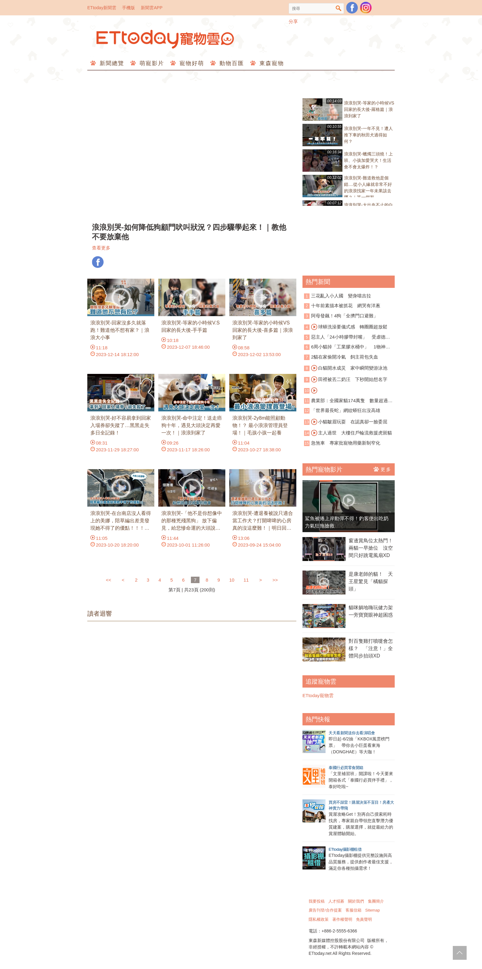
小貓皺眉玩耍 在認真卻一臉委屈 (349, 422)
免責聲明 (364, 919)
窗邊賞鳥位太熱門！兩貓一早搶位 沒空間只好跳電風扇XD (371, 548)
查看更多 (101, 247)
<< (109, 580)
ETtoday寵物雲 (166, 39)
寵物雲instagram (366, 8)
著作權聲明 (342, 919)
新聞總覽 (110, 63)
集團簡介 (376, 901)
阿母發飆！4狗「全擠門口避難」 (344, 315)
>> (275, 580)
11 (246, 580)
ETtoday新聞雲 (101, 7)
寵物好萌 (190, 63)
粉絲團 (352, 8)
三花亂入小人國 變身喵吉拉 (341, 295)
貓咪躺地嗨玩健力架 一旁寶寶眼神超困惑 (372, 611)
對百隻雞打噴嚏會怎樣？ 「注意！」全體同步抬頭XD (371, 648)
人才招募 (336, 901)
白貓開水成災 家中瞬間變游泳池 (349, 368)
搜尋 (338, 8)
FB (98, 262)
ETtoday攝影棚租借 (345, 849)
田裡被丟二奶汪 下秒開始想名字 (349, 379)
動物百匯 (230, 63)
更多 (382, 469)
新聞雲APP (151, 7)
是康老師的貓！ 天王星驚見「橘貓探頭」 (371, 581)
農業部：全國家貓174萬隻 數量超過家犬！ (348, 401)
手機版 (128, 7)
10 (232, 580)
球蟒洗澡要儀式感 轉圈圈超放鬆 (349, 327)
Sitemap (372, 910)
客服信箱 (354, 910)
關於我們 (356, 901)
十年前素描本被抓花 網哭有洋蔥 (345, 305)
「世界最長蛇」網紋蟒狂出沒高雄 (345, 410)
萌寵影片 (150, 63)
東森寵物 (270, 63)
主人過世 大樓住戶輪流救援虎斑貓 (351, 433)
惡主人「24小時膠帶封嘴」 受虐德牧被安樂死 (347, 337)
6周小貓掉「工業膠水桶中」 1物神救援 (347, 347)
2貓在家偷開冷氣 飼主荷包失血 (344, 356)
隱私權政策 (319, 919)
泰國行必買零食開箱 (346, 767)
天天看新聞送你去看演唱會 (352, 733)
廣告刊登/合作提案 (325, 910)
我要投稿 (317, 901)
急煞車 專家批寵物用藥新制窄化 (345, 442)
